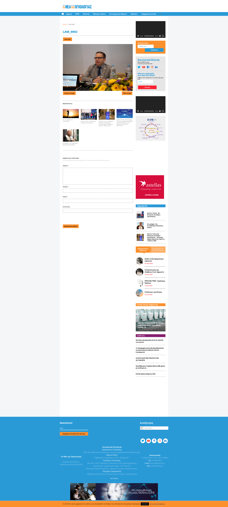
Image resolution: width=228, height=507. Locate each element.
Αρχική (69, 13)
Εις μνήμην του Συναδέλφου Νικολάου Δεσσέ (155, 216)
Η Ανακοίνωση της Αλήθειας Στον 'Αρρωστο (154, 261)
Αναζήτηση (143, 42)
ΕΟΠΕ (77, 13)
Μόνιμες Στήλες (99, 13)
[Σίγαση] (160, 35)
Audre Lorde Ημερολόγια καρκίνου (154, 250)
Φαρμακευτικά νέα (148, 13)
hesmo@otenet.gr (157, 453)
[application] (150, 28)
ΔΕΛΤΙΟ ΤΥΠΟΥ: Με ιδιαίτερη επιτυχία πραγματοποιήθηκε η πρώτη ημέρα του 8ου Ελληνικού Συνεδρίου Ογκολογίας (125, 122)
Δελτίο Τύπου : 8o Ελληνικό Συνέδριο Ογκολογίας (88, 121)
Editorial (86, 13)
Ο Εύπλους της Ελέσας (153, 282)
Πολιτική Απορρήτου (157, 504)
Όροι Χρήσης (114, 468)
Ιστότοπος (66, 206)
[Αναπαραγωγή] (138, 35)
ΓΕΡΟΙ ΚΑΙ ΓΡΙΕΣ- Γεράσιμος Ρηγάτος (155, 272)
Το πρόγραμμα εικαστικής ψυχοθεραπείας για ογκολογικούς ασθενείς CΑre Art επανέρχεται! (150, 340)
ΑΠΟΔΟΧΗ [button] (145, 504)
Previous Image (69, 92)
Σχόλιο (66, 165)
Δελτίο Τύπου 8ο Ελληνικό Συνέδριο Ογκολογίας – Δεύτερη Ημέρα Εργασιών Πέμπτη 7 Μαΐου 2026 (106, 123)
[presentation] (77, 217)
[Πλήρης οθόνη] (163, 35)
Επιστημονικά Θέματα (118, 13)
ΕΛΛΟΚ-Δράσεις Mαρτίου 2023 (145, 364)
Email (65, 196)
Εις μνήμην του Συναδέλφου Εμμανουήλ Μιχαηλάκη (70, 143)
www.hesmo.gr (157, 456)
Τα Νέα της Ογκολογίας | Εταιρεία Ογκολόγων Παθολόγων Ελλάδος (77, 6)
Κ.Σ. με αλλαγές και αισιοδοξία (68, 119)
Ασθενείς (134, 13)
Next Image (127, 92)
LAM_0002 (67, 38)
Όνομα (65, 186)
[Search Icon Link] (161, 13)
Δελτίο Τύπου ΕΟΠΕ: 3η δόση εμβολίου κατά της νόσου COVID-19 (150, 315)
